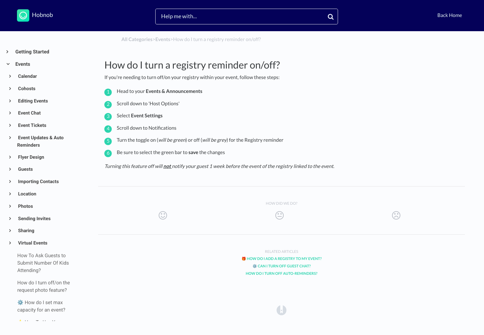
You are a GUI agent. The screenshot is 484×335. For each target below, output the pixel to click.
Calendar (27, 76)
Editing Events (32, 101)
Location (26, 194)
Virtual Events (32, 243)
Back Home (449, 15)
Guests (25, 169)
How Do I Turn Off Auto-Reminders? (281, 273)
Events (22, 64)
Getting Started (32, 52)
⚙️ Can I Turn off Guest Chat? (281, 266)
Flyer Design (30, 157)
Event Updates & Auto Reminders (40, 141)
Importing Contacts (38, 181)
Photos (25, 206)
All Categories (136, 39)
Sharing (26, 230)
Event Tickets (32, 125)
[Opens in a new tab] (281, 310)
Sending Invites (34, 218)
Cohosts (26, 88)
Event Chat (29, 113)
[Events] (162, 39)
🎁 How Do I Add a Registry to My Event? (281, 258)
